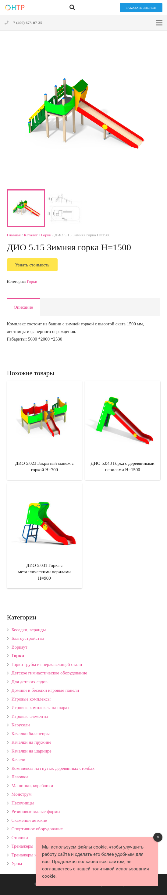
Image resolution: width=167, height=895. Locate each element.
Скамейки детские (29, 820)
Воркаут (19, 647)
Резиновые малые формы (36, 811)
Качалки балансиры (31, 733)
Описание (23, 307)
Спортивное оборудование (37, 828)
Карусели (21, 724)
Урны (17, 863)
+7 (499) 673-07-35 (26, 22)
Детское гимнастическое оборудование (49, 672)
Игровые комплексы (31, 699)
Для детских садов (30, 681)
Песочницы (23, 803)
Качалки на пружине (32, 742)
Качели (19, 759)
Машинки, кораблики (32, 785)
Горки (46, 235)
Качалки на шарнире (32, 751)
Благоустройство (28, 638)
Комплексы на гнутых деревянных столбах (53, 768)
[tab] (23, 307)
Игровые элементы (30, 716)
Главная (14, 235)
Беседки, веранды (29, 629)
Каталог (31, 235)
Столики (20, 837)
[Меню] (159, 22)
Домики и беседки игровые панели (45, 690)
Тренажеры (23, 846)
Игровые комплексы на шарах (41, 707)
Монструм (22, 794)
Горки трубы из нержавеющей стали (47, 664)
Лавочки (20, 776)
